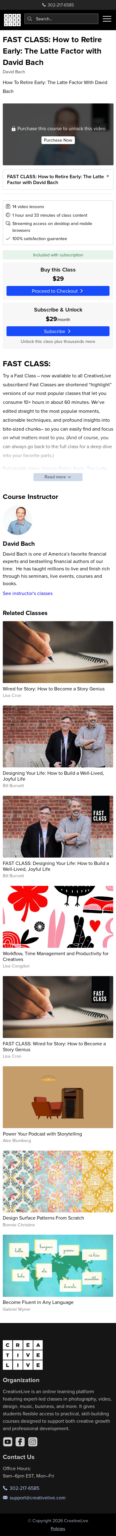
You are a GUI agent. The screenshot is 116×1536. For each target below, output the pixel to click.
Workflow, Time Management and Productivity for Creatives (56, 956)
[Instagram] (33, 1442)
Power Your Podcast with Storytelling (42, 1133)
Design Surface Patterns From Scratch (43, 1217)
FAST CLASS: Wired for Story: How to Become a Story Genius (54, 1046)
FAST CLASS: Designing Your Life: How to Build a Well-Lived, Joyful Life (56, 866)
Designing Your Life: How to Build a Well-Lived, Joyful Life (53, 776)
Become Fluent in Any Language (38, 1302)
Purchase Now (58, 140)
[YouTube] (8, 1442)
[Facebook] (20, 1442)
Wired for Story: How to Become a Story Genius (54, 688)
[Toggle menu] (107, 19)
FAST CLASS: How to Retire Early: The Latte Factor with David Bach (55, 179)
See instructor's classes (28, 593)
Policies (58, 1529)
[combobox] (61, 19)
